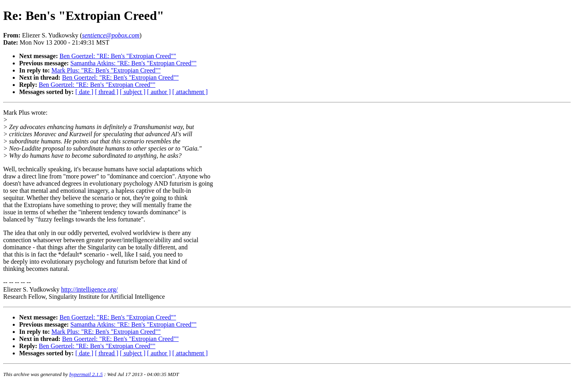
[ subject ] (132, 91)
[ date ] (84, 91)
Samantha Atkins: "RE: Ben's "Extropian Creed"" (134, 63)
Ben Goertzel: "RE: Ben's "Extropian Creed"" (117, 56)
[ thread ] (106, 91)
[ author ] (159, 91)
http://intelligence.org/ (89, 289)
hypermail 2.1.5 (86, 374)
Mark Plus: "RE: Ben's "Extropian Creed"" (106, 70)
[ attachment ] (190, 91)
